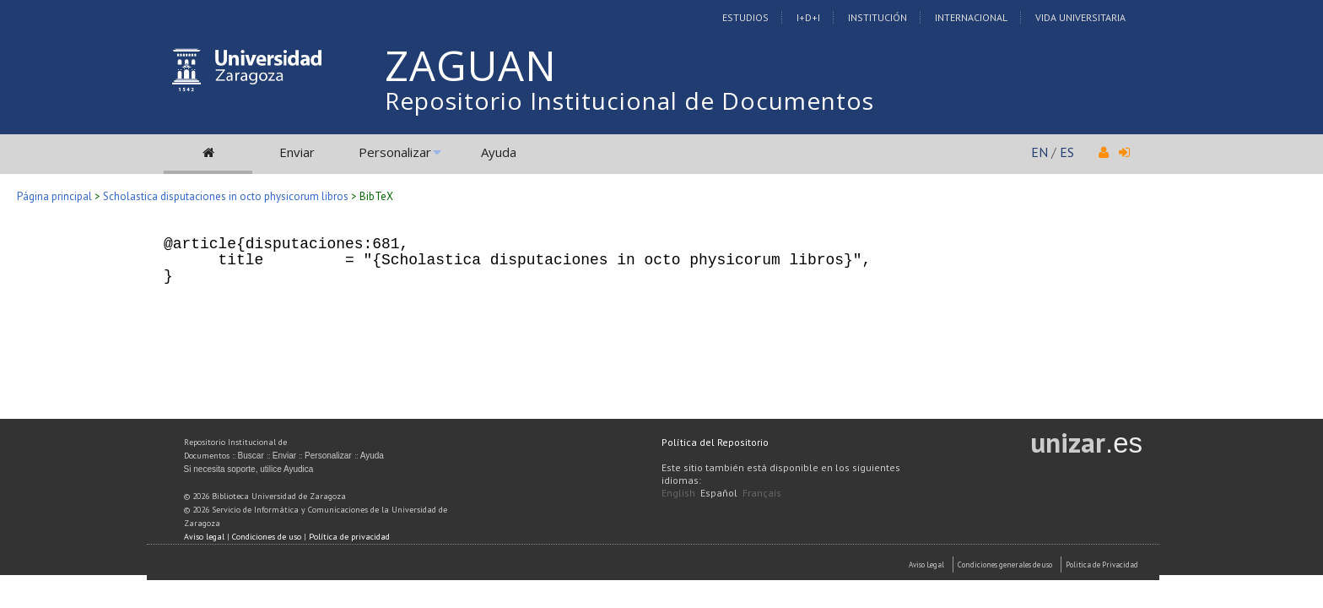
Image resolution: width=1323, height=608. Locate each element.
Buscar (251, 455)
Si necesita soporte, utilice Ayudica (249, 469)
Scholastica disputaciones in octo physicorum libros (225, 196)
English (678, 492)
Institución (877, 17)
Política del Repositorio (715, 442)
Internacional (971, 17)
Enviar (297, 152)
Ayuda (498, 152)
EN (1039, 152)
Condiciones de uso (266, 536)
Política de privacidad (349, 536)
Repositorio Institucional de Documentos (629, 100)
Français (761, 492)
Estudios (745, 17)
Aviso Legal (926, 564)
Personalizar (395, 152)
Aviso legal (204, 536)
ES (1067, 152)
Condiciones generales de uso (1005, 564)
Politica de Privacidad (1102, 564)
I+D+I (808, 17)
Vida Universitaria (1080, 17)
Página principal (54, 196)
